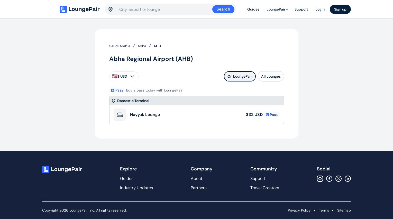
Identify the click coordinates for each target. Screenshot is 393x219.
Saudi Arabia (119, 46)
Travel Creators (264, 187)
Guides (253, 9)
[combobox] (165, 9)
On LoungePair (239, 76)
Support (301, 9)
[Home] (80, 9)
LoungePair (278, 9)
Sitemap (344, 210)
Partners (199, 187)
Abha (142, 46)
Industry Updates (136, 187)
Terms (324, 210)
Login (320, 9)
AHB (157, 46)
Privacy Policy (299, 210)
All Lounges (271, 76)
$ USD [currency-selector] (123, 76)
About (196, 178)
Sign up (340, 9)
